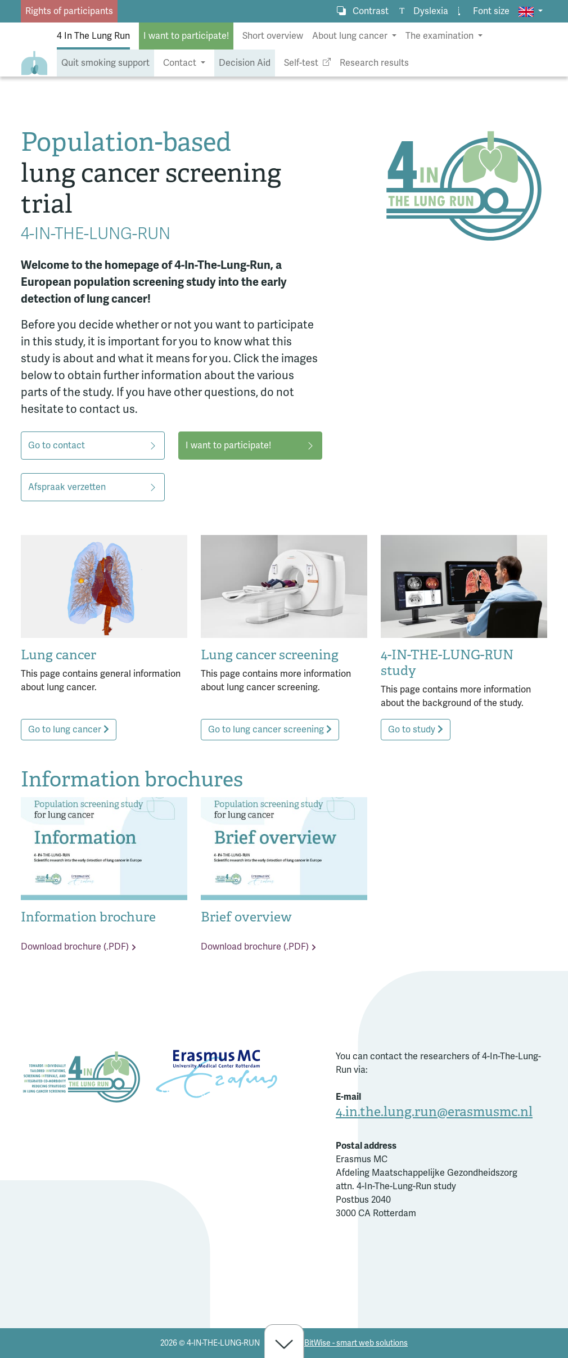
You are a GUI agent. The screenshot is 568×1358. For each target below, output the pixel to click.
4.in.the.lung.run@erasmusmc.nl (434, 1111)
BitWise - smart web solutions (356, 1343)
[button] (530, 11)
